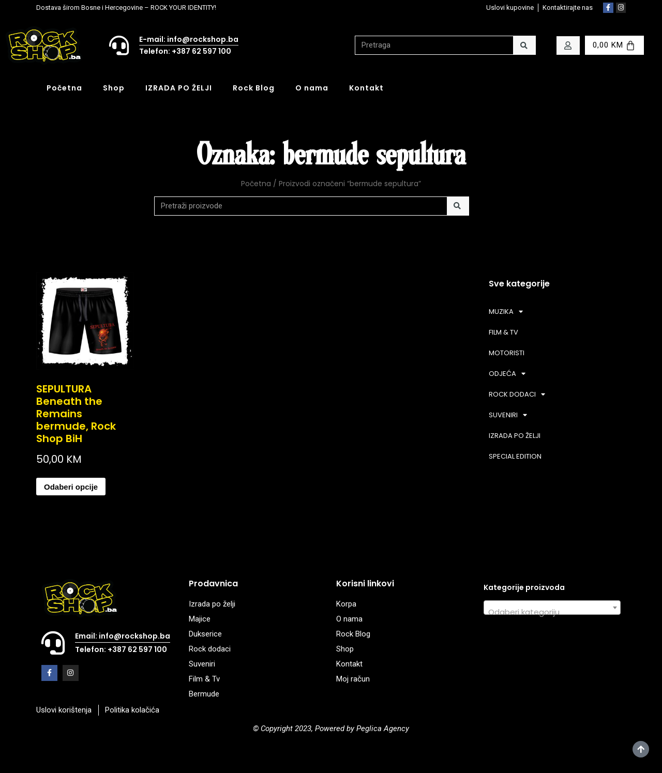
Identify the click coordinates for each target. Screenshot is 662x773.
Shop (114, 88)
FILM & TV (503, 332)
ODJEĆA (507, 373)
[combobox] (552, 607)
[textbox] (552, 612)
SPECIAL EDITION (515, 456)
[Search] (524, 45)
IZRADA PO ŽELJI (178, 88)
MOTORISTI (506, 353)
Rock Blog (254, 88)
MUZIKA (506, 311)
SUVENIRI (508, 414)
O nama (311, 88)
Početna (64, 88)
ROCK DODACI (517, 394)
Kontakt (366, 88)
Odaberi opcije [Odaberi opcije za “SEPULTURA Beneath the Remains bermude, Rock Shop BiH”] (71, 486)
